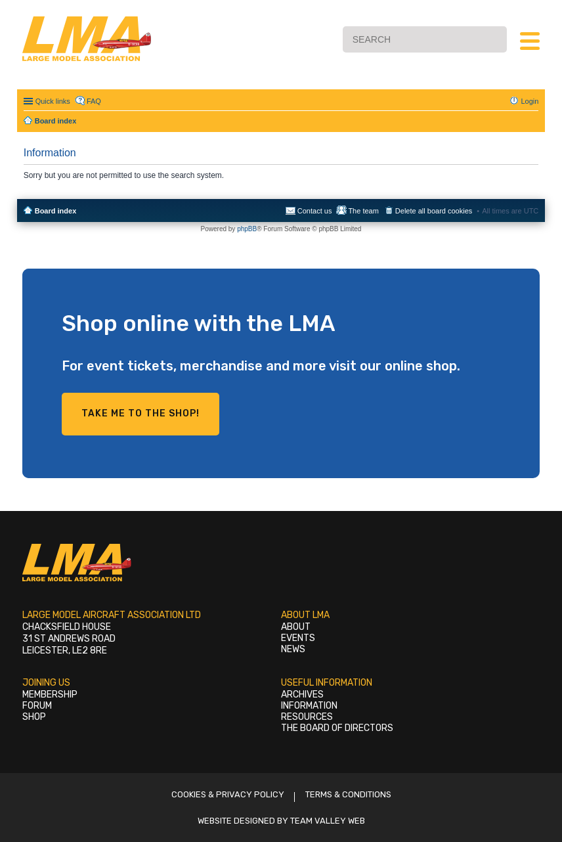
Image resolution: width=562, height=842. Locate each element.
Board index (56, 211)
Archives (302, 694)
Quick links (52, 101)
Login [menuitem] (529, 101)
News (293, 649)
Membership (49, 694)
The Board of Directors (337, 728)
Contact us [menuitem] (314, 211)
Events (298, 638)
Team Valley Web (327, 821)
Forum (37, 705)
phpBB (247, 229)
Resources (307, 716)
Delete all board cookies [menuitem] (433, 211)
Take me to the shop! (140, 413)
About (296, 626)
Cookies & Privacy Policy (227, 794)
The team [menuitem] (363, 211)
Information (309, 705)
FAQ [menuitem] (94, 101)
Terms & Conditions (348, 794)
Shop (34, 716)
